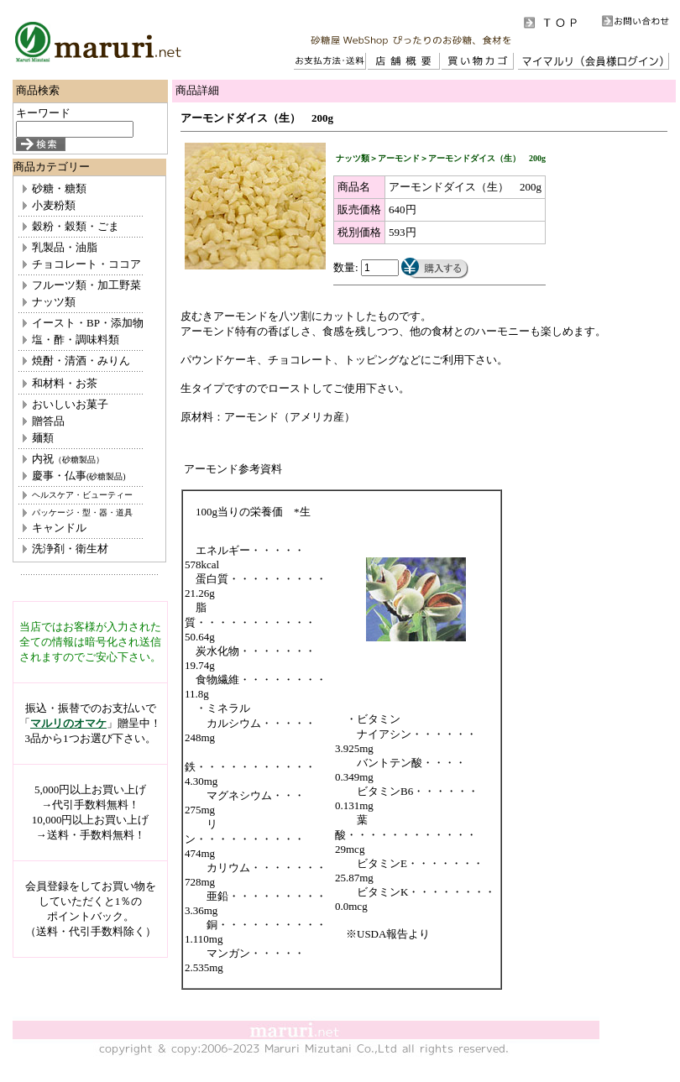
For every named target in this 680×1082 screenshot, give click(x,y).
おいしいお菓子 (70, 404)
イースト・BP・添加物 (88, 322)
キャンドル (59, 527)
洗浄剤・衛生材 (70, 548)
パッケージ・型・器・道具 (82, 512)
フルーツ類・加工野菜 (86, 285)
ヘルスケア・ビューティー (82, 494)
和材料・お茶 (64, 383)
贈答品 (48, 421)
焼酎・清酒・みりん (81, 360)
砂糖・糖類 (59, 188)
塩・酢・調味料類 (75, 339)
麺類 (43, 437)
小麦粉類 (54, 205)
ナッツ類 (54, 301)
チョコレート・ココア (86, 264)
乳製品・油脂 (64, 247)
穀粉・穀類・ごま (75, 226)
